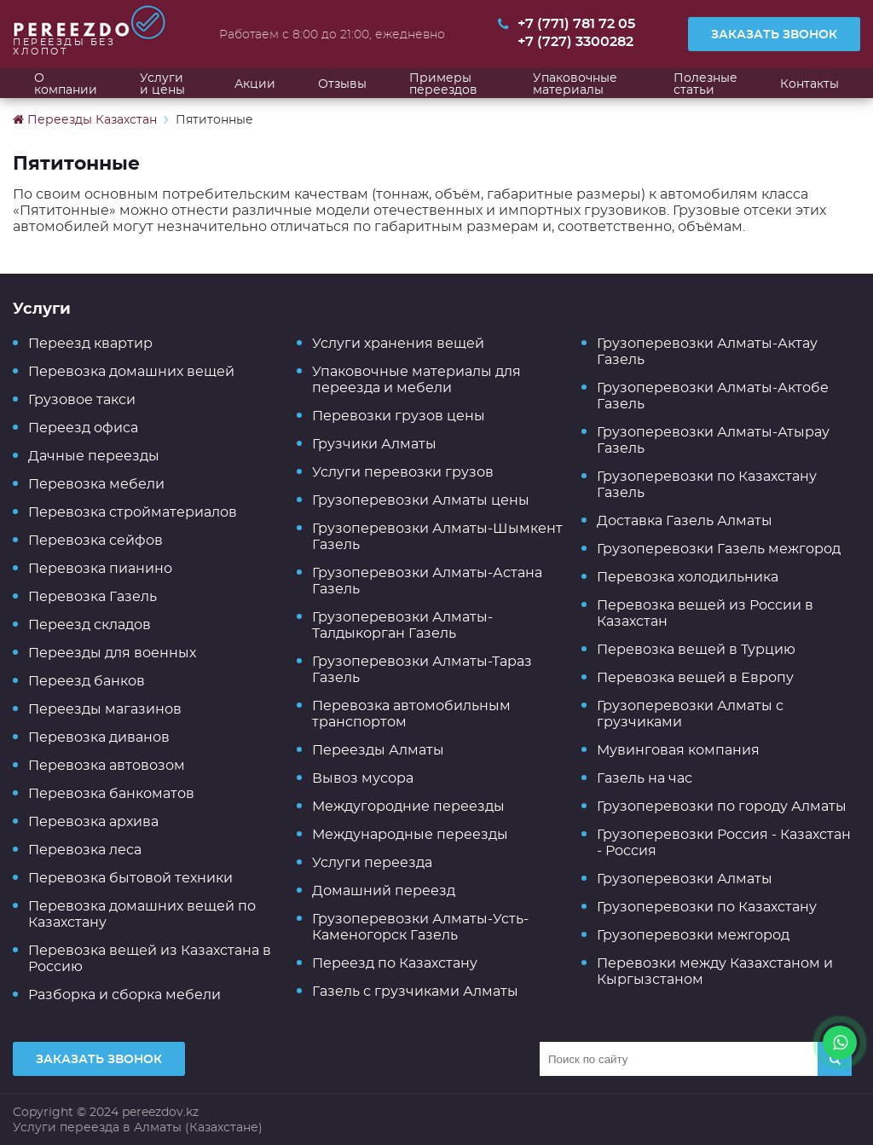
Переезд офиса (83, 427)
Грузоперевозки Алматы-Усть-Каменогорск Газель (420, 927)
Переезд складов (89, 624)
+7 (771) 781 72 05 (576, 24)
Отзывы (342, 83)
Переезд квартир (90, 343)
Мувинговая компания (678, 750)
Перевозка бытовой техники (130, 878)
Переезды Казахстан (85, 119)
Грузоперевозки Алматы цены (420, 500)
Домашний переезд (383, 890)
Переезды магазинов (105, 709)
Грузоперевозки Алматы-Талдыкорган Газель (402, 625)
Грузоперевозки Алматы (684, 878)
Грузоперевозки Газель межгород (719, 549)
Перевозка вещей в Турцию (696, 649)
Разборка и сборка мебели (124, 994)
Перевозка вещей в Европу (695, 677)
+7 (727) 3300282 (575, 42)
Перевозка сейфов (95, 540)
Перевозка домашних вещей (131, 371)
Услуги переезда (372, 862)
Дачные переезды (93, 456)
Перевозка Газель (92, 596)
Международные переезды (410, 834)
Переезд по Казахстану (394, 963)
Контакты (809, 83)
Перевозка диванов (99, 737)
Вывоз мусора (362, 778)
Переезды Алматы (378, 750)
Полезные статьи (705, 83)
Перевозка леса (85, 849)
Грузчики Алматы (374, 444)
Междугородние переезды (408, 806)
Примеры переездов (443, 83)
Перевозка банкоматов (111, 793)
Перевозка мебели (96, 484)
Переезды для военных (112, 653)
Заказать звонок (774, 34)
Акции (254, 83)
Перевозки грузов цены (398, 416)
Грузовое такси (82, 399)
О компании (65, 83)
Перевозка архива (93, 821)
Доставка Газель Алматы (684, 520)
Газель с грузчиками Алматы (415, 991)
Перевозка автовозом (106, 765)
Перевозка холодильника (687, 577)
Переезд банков (86, 681)
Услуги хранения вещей (398, 343)
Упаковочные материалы (575, 83)
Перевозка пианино (100, 568)
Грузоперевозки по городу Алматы (722, 806)
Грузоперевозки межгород (693, 935)
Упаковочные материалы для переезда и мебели (416, 379)
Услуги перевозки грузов (403, 472)
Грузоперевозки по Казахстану (707, 907)
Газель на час (644, 778)
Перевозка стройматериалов (132, 512)
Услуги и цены (162, 83)
